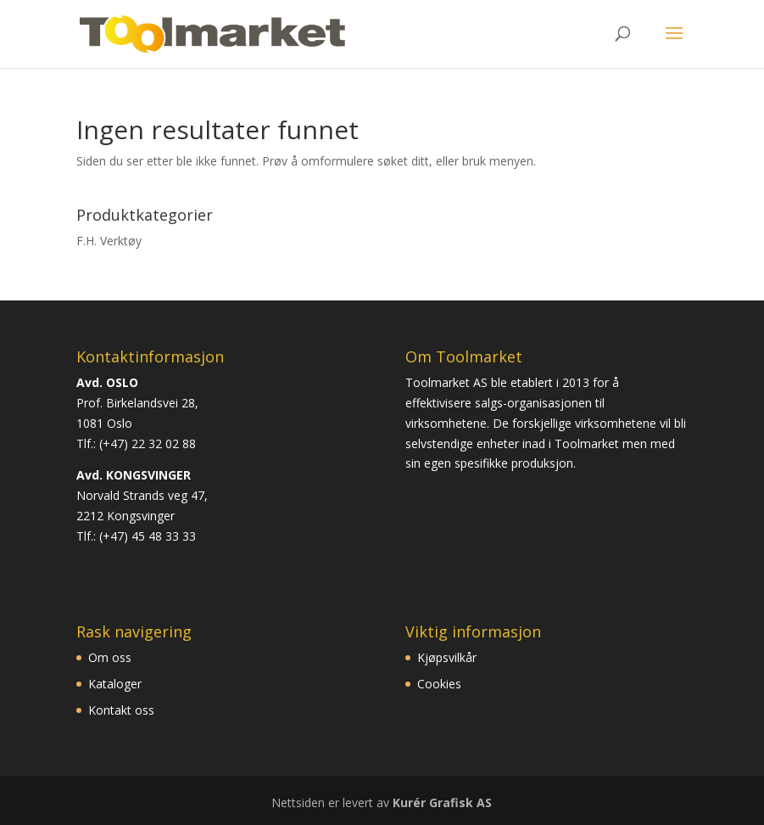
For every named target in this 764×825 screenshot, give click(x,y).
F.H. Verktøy (109, 241)
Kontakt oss (121, 710)
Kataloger (115, 684)
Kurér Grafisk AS (442, 802)
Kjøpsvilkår (447, 657)
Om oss (109, 657)
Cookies (439, 684)
